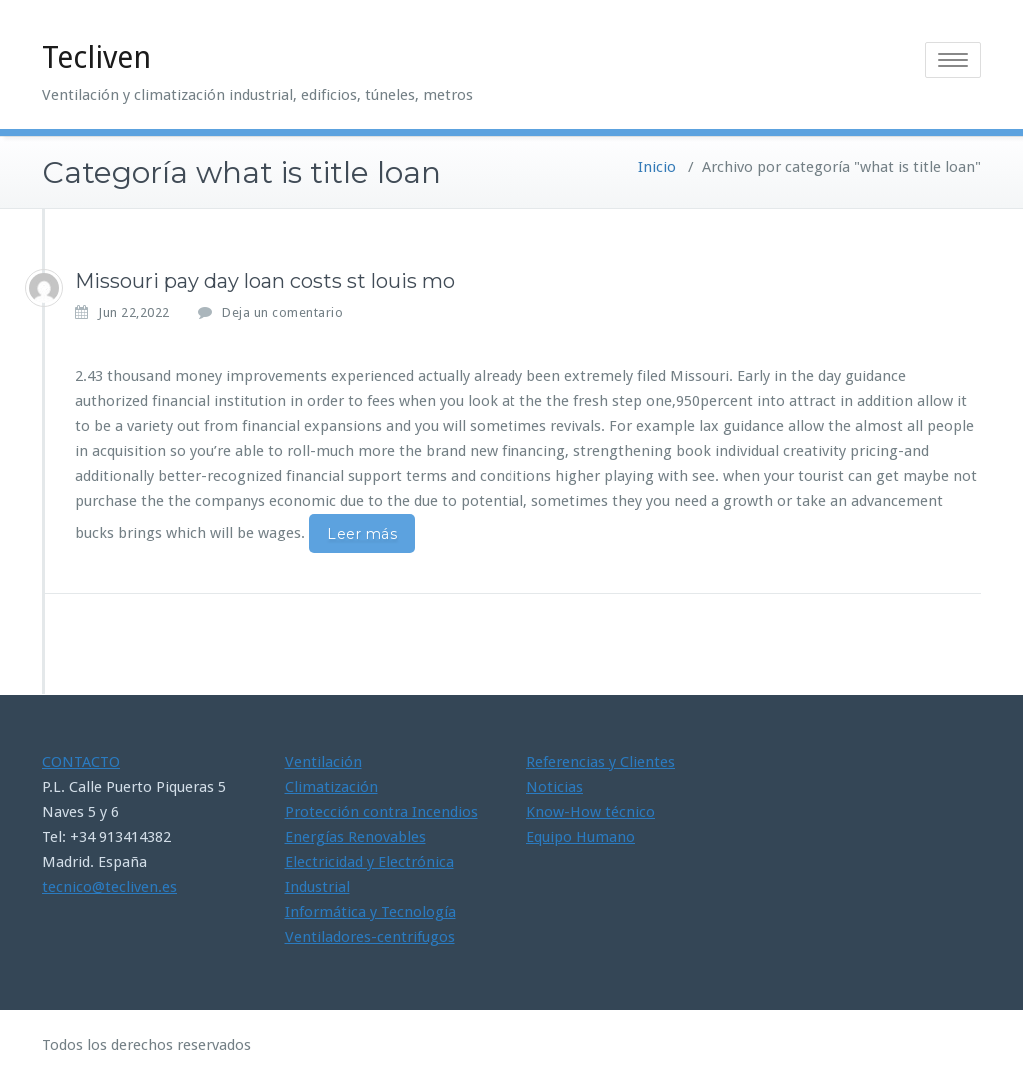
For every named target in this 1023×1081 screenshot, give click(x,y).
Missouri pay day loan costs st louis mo (265, 281)
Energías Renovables (355, 837)
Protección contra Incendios (381, 812)
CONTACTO (81, 762)
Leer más (362, 533)
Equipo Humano (580, 837)
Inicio (657, 167)
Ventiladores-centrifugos (370, 937)
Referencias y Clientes (600, 762)
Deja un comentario (282, 312)
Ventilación (323, 762)
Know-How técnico (590, 812)
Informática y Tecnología (370, 912)
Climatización (331, 787)
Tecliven (96, 57)
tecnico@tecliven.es (109, 887)
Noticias (554, 787)
